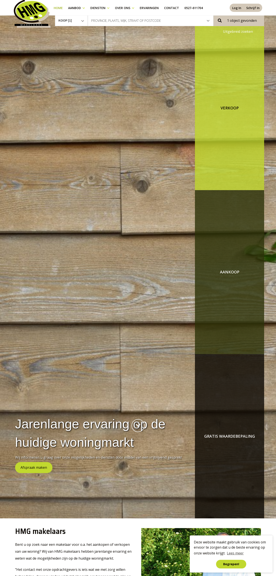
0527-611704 (193, 8)
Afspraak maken (33, 467)
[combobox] (71, 18)
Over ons (124, 8)
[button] (238, 20)
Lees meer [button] (235, 553)
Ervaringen (149, 8)
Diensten (100, 8)
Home (58, 8)
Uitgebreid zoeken (238, 31)
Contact (171, 8)
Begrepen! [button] (231, 564)
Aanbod (76, 8)
